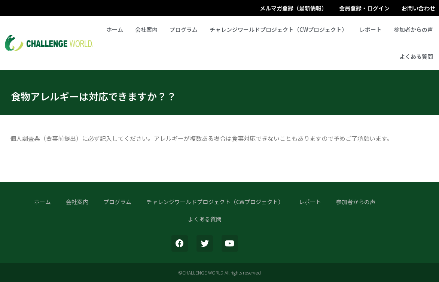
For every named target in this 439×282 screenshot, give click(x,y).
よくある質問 (416, 56)
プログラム (184, 29)
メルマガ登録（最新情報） (293, 8)
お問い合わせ (418, 8)
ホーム (114, 29)
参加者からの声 (413, 29)
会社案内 (146, 29)
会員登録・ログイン (364, 8)
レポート (370, 29)
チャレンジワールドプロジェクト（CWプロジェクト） (278, 29)
